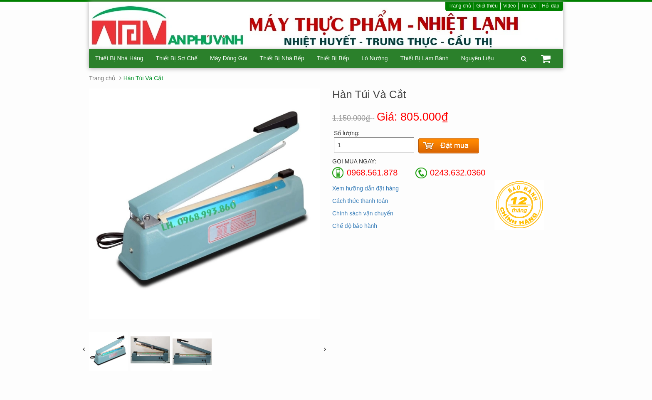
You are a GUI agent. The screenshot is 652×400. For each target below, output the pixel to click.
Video (509, 6)
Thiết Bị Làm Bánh (424, 58)
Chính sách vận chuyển (362, 213)
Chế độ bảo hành (354, 225)
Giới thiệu (487, 6)
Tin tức (528, 6)
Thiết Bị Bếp (333, 58)
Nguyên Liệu (477, 58)
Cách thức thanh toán (360, 201)
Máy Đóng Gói (228, 58)
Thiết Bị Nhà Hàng (119, 58)
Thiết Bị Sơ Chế (177, 58)
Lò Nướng (374, 58)
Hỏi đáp (550, 6)
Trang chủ (460, 6)
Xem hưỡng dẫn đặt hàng (365, 188)
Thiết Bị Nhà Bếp (282, 58)
